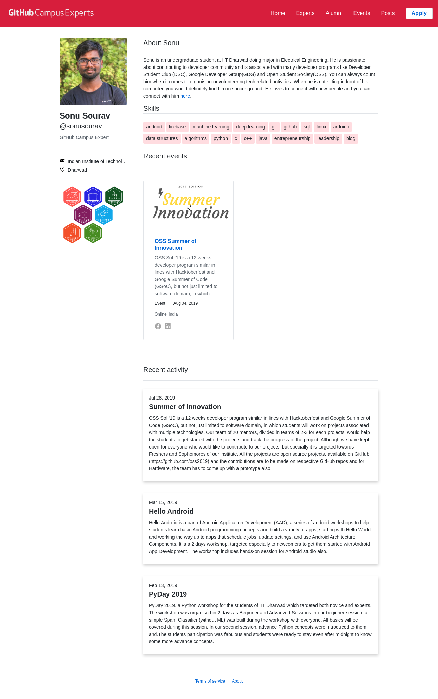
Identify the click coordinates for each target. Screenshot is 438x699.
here (185, 96)
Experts (305, 13)
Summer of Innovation (185, 406)
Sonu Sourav (85, 115)
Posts (388, 13)
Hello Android (171, 511)
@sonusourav (81, 126)
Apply (419, 13)
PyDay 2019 (168, 594)
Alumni (334, 13)
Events (361, 13)
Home (278, 13)
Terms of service (210, 681)
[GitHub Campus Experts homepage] (52, 13)
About (237, 681)
